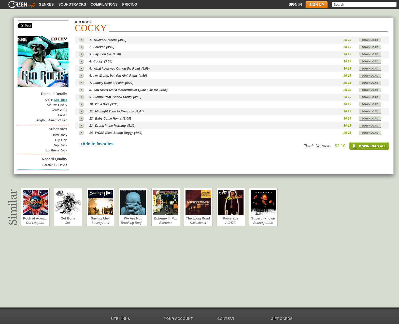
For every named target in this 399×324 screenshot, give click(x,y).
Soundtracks (72, 4)
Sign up (316, 5)
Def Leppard (35, 223)
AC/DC (230, 223)
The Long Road (198, 218)
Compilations (104, 4)
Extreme (165, 223)
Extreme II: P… (165, 218)
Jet (67, 223)
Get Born (68, 218)
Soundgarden (263, 223)
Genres (46, 4)
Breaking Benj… (133, 223)
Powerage (230, 218)
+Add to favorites (96, 144)
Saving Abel (100, 218)
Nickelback (198, 223)
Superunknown (263, 218)
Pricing (129, 4)
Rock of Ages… (35, 218)
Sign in (295, 4)
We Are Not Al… (132, 218)
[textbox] (364, 4)
